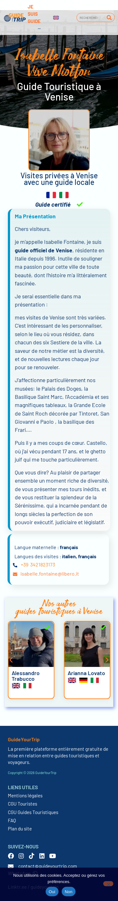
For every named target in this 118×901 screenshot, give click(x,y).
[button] (11, 660)
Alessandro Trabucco (26, 675)
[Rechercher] (109, 17)
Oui (52, 891)
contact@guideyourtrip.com (47, 866)
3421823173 (42, 564)
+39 (24, 564)
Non (69, 891)
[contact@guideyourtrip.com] (11, 866)
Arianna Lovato (86, 672)
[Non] (108, 883)
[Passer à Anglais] (56, 18)
